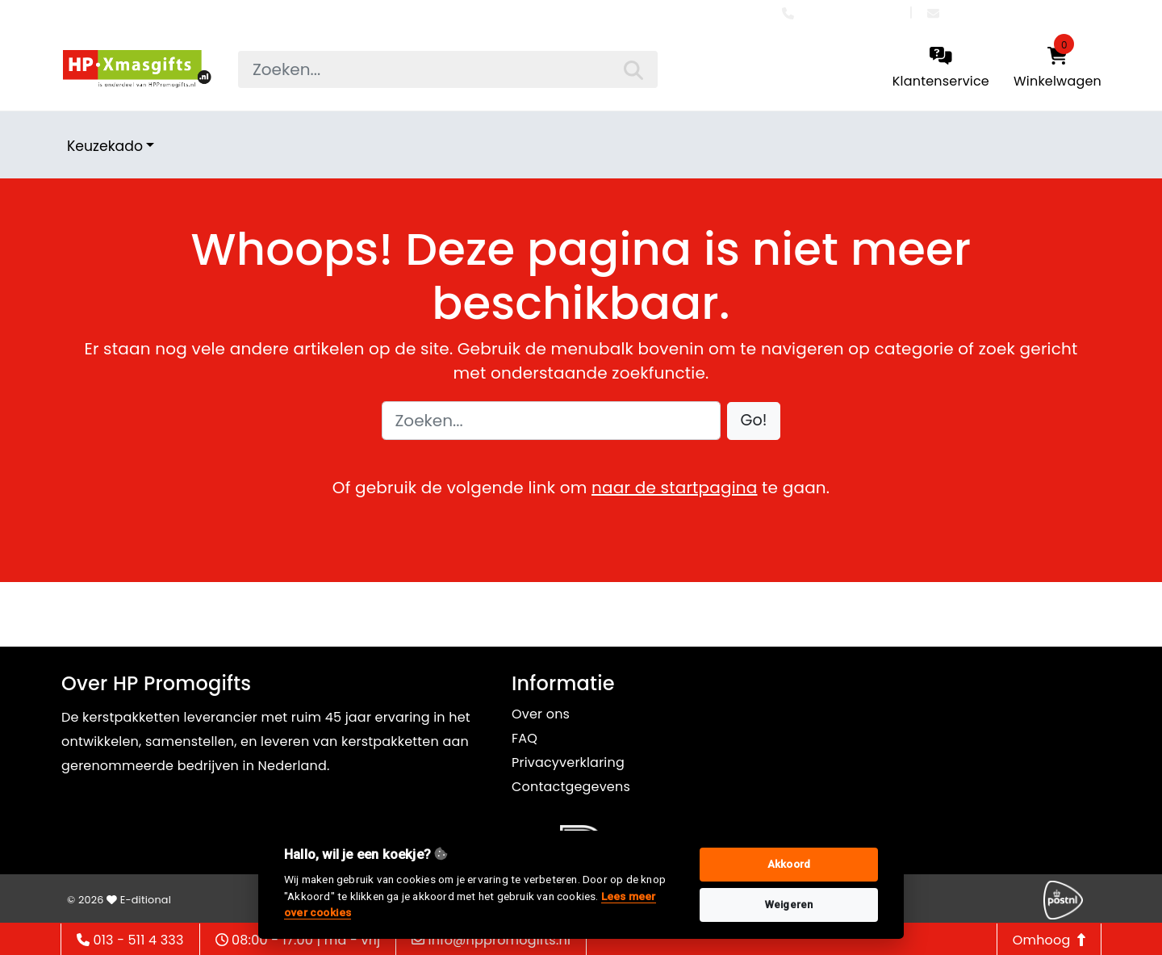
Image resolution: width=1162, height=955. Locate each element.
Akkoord (788, 864)
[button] (754, 421)
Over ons (541, 714)
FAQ (524, 738)
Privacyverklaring (568, 762)
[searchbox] (448, 69)
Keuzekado (105, 146)
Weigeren (789, 904)
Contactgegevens (571, 786)
